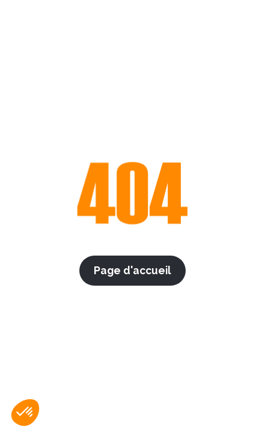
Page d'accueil (132, 270)
